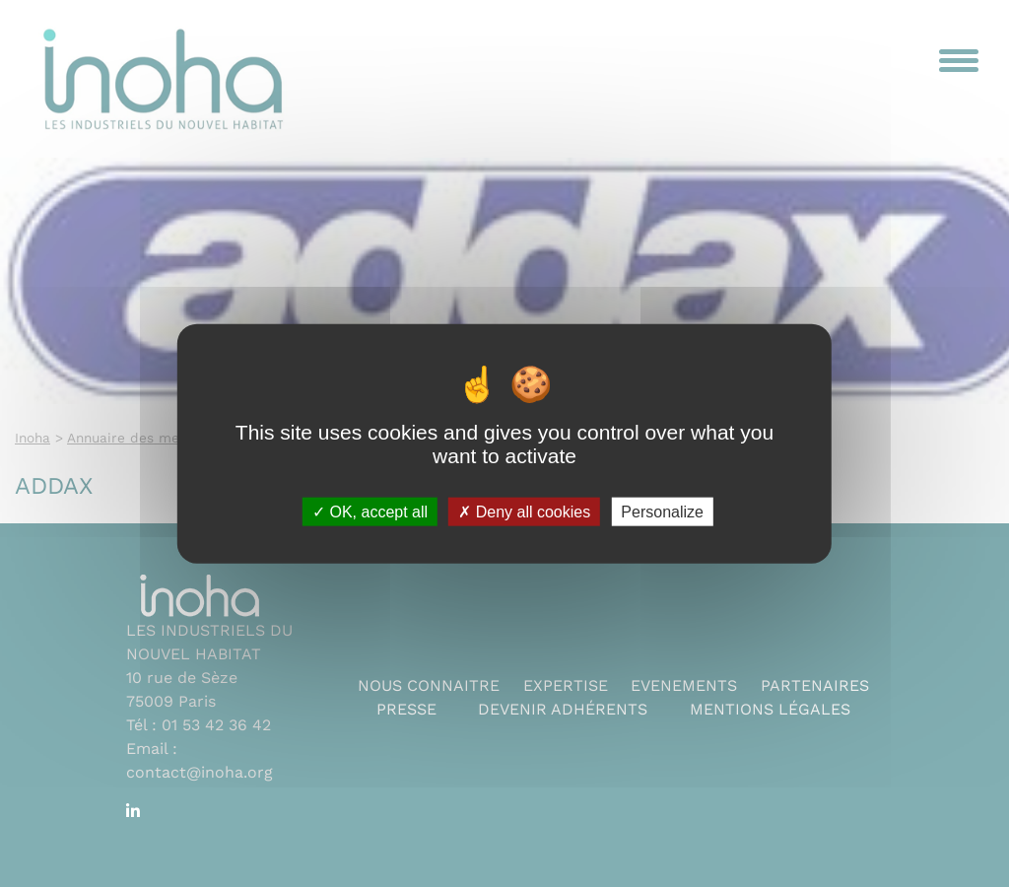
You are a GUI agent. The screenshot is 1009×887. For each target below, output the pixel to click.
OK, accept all (370, 511)
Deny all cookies (524, 511)
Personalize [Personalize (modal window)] (662, 511)
